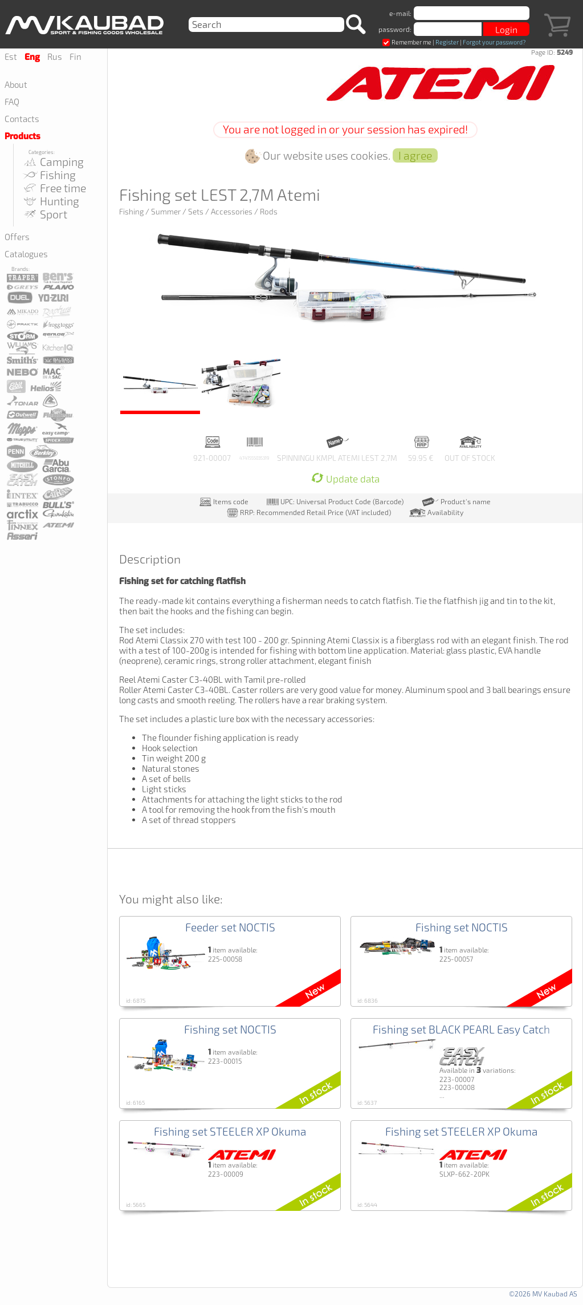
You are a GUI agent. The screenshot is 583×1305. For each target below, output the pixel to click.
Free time (54, 187)
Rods (269, 211)
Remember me (406, 42)
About (16, 84)
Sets (195, 211)
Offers (17, 237)
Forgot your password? (494, 42)
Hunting (50, 201)
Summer (166, 211)
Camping (53, 161)
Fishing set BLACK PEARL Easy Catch (461, 1029)
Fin (75, 56)
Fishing (49, 174)
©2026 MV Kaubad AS (543, 1294)
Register (447, 42)
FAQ (12, 101)
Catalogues (26, 254)
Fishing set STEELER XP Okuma (230, 1131)
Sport (44, 214)
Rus (54, 56)
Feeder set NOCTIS (230, 927)
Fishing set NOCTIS (461, 927)
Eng (32, 57)
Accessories (231, 211)
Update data (345, 479)
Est (11, 56)
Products (22, 136)
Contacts (22, 119)
